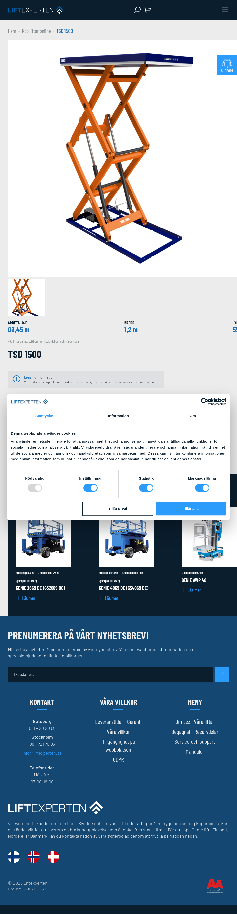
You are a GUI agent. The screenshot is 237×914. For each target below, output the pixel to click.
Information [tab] (118, 416)
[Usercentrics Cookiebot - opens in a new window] (204, 401)
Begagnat (180, 731)
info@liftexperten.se (42, 753)
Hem (12, 31)
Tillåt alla (191, 509)
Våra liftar (204, 721)
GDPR (118, 759)
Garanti (134, 721)
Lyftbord (33, 341)
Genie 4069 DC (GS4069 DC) (123, 588)
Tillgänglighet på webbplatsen (118, 745)
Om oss (182, 721)
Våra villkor (118, 731)
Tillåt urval (117, 509)
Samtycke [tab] (44, 416)
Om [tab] (193, 416)
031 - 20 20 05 (42, 728)
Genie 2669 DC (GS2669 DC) (40, 588)
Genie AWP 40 (194, 580)
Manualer (195, 751)
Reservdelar (206, 731)
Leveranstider (109, 721)
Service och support (195, 741)
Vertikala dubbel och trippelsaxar (60, 341)
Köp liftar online (36, 31)
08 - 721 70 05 (42, 744)
